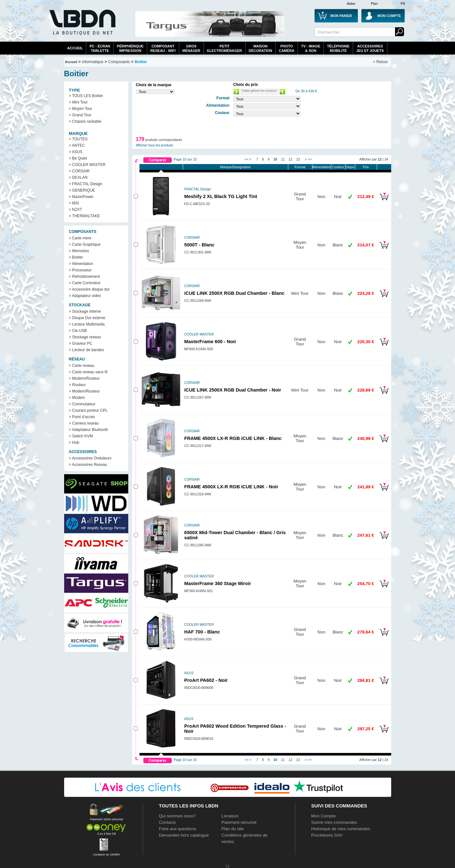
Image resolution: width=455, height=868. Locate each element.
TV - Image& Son (310, 48)
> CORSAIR (79, 171)
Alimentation (321, 167)
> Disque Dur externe (87, 318)
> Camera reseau (84, 423)
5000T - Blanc (199, 244)
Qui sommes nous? (177, 816)
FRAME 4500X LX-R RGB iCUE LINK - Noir (231, 486)
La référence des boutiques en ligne (81, 26)
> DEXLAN (78, 177)
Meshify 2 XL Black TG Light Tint (220, 196)
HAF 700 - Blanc (202, 631)
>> (309, 159)
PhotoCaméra (286, 48)
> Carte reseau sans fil (88, 372)
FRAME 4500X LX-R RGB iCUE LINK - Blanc (233, 438)
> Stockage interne (85, 311)
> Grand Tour (80, 115)
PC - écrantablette (99, 48)
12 (290, 159)
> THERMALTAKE (84, 216)
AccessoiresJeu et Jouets (370, 48)
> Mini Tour (78, 102)
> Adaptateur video (85, 295)
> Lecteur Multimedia (87, 324)
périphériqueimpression (130, 48)
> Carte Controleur (85, 283)
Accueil (75, 48)
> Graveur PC (81, 343)
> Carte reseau (82, 365)
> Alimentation (81, 263)
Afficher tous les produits (154, 145)
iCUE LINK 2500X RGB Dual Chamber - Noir (232, 390)
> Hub (74, 442)
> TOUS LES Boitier (86, 96)
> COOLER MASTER (87, 164)
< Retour (380, 62)
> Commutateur (82, 404)
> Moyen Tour (80, 108)
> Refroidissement (84, 276)
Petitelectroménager (224, 48)
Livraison (230, 816)
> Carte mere (80, 238)
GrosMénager (191, 48)
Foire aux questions (177, 828)
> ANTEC (77, 145)
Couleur (338, 167)
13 (298, 159)
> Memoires (79, 251)
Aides (351, 3)
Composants (119, 62)
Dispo (350, 167)
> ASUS (75, 152)
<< (247, 159)
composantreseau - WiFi (163, 48)
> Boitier (76, 257)
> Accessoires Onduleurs (90, 458)
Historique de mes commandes (340, 828)
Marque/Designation (235, 167)
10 (275, 159)
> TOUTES (78, 139)
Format (300, 167)
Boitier (141, 62)
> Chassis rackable (85, 121)
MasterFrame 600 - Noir (210, 341)
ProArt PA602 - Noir (206, 680)
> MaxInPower (81, 196)
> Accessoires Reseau (88, 464)
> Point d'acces (82, 417)
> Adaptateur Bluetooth (88, 429)
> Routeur (77, 385)
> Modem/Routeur (84, 378)
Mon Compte (323, 816)
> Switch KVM (81, 436)
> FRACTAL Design (85, 184)
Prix (366, 167)
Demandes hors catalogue (184, 835)
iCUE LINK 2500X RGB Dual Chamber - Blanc (234, 293)
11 (283, 159)
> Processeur (80, 270)
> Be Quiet (78, 158)
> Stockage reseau (85, 337)
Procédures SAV (327, 835)
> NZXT (75, 209)
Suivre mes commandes (334, 822)
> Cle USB (78, 330)
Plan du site (233, 828)
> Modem (77, 397)
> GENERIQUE (82, 190)
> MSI (74, 203)
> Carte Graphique (85, 244)
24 (386, 159)
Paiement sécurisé (239, 822)
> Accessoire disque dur (89, 289)
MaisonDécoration (260, 48)
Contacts (167, 822)
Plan (374, 3)
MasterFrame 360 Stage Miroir (217, 583)
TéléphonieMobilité (338, 48)
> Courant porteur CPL (88, 410)
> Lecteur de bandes (86, 350)
